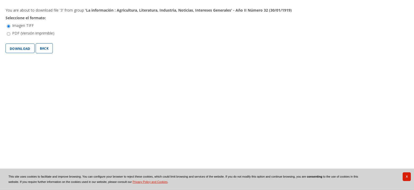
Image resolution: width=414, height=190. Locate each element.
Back (44, 48)
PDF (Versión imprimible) (33, 33)
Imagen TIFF (23, 25)
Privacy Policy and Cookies (150, 181)
